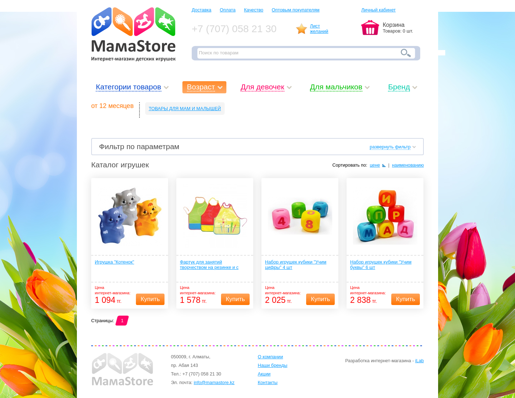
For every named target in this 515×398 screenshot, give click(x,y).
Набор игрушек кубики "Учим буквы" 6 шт (381, 264)
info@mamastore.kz (214, 382)
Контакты (268, 382)
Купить (150, 299)
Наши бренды (273, 365)
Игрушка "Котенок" (114, 262)
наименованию (408, 165)
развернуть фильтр (390, 146)
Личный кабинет (378, 10)
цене (375, 165)
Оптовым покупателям (296, 10)
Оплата (228, 10)
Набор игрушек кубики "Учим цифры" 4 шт (296, 264)
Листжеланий (319, 28)
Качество (253, 10)
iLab (419, 360)
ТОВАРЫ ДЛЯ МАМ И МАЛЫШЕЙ (185, 108)
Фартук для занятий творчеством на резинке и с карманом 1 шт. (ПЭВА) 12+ (209, 265)
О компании (270, 356)
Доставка (201, 10)
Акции (264, 374)
